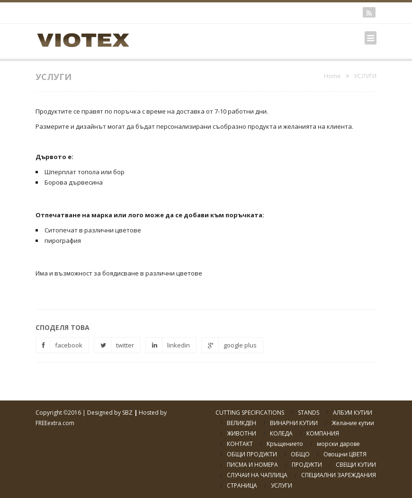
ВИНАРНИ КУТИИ (294, 423)
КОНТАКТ (240, 444)
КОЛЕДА (281, 433)
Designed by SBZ (110, 413)
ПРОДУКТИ (307, 465)
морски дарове (338, 444)
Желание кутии (352, 423)
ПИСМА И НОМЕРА (252, 465)
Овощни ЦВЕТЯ (345, 454)
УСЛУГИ (281, 485)
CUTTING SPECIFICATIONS (249, 413)
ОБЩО (300, 454)
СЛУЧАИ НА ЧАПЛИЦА (257, 475)
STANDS (308, 413)
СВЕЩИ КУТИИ (356, 465)
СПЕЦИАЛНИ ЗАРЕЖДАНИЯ (338, 475)
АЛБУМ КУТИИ (352, 413)
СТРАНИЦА (242, 485)
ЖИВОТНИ (241, 433)
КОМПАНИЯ (322, 433)
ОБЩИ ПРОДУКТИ (252, 454)
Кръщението (285, 444)
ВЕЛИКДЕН (241, 423)
